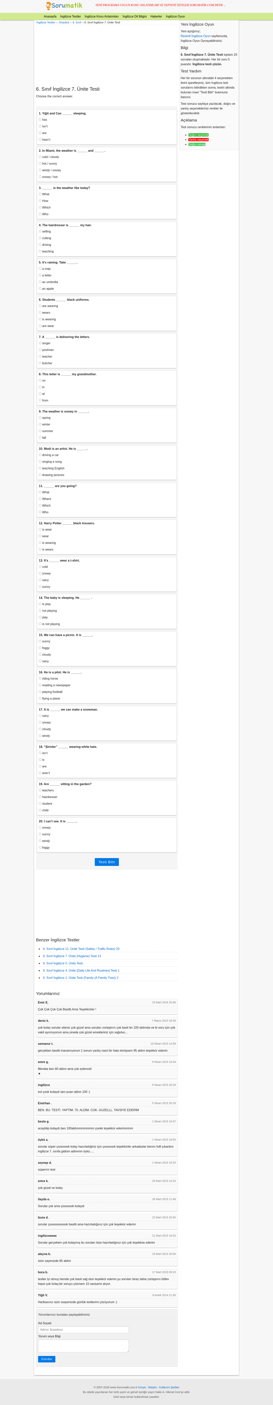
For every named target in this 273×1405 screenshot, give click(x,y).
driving (45, 244)
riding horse (48, 678)
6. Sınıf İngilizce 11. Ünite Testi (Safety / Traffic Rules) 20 (81, 948)
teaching (46, 251)
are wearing (48, 306)
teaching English (51, 468)
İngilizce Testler (70, 16)
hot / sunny (48, 163)
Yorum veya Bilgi (49, 1336)
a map (45, 268)
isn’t (43, 126)
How (43, 200)
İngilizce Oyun (175, 16)
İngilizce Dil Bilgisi (134, 16)
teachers (46, 790)
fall (42, 437)
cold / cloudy (49, 157)
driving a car (49, 455)
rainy (44, 580)
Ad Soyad (44, 1323)
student (45, 803)
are (43, 133)
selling (45, 231)
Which (45, 207)
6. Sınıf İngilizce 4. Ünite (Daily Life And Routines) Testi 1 (81, 970)
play (43, 617)
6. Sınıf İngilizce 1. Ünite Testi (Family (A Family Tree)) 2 (80, 977)
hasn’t (44, 139)
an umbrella (48, 282)
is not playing (49, 624)
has (43, 119)
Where (45, 499)
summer (46, 431)
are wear (46, 326)
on (42, 380)
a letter (45, 275)
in (42, 387)
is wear (45, 529)
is (41, 759)
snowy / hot (48, 177)
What (44, 194)
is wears (46, 549)
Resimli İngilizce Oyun (195, 36)
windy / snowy (50, 170)
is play (45, 604)
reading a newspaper (55, 685)
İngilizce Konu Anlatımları (102, 16)
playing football (50, 691)
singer (44, 343)
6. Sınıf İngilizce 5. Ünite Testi (63, 963)
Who (43, 214)
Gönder (46, 1359)
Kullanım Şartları (169, 1387)
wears (44, 312)
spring (44, 417)
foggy (44, 648)
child (43, 810)
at (42, 393)
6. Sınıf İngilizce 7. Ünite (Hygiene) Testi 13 (72, 956)
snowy (45, 573)
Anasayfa (50, 16)
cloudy (45, 654)
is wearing (47, 319)
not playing (48, 610)
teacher (45, 356)
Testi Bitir (106, 862)
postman (46, 349)
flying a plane (49, 698)
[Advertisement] (107, 55)
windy (44, 735)
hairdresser (48, 797)
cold (43, 566)
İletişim (152, 1387)
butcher (45, 363)
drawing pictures (51, 475)
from (43, 400)
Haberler (156, 16)
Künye (142, 1387)
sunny (44, 586)
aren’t (44, 773)
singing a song (50, 461)
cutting (45, 238)
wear (44, 536)
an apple (46, 288)
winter (44, 424)
